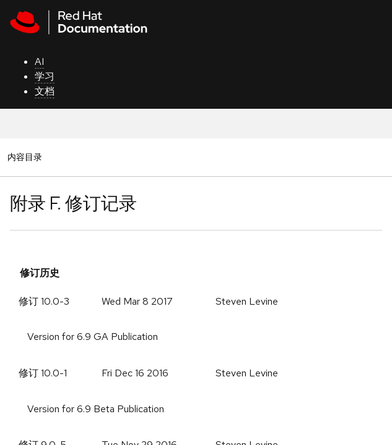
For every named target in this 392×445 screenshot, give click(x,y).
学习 (44, 76)
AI (39, 61)
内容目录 (24, 157)
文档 (44, 91)
